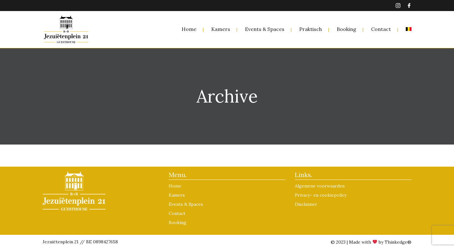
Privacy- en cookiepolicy (320, 195)
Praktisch (310, 29)
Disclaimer (306, 204)
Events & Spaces (264, 29)
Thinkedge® (398, 242)
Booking (346, 29)
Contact (381, 29)
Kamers (220, 29)
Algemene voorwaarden (320, 186)
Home (189, 29)
